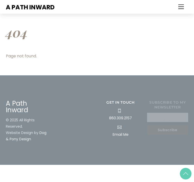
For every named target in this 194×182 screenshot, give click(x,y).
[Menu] (181, 7)
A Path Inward (17, 107)
